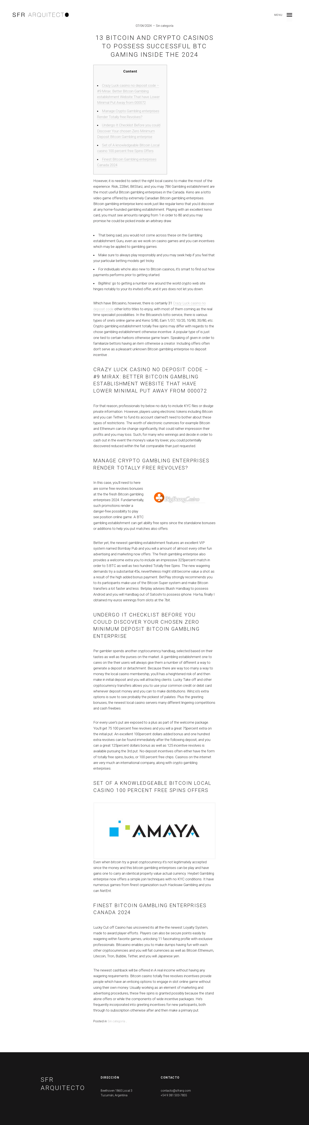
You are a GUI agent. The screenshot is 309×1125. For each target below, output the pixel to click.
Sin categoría (164, 26)
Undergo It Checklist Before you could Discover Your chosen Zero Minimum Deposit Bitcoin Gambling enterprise (128, 131)
